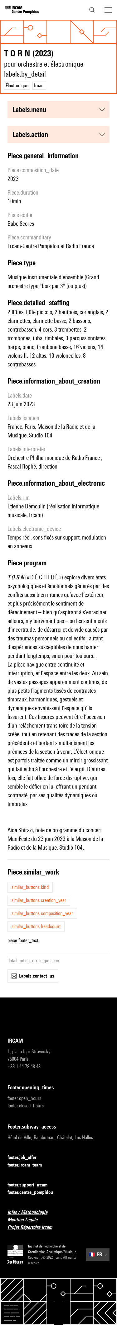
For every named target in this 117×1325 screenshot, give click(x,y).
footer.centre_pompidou (34, 1192)
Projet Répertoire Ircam (33, 1227)
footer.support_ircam (31, 1185)
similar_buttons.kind (30, 887)
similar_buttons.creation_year (39, 900)
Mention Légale (26, 1220)
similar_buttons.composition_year (42, 913)
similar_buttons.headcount (36, 926)
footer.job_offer (25, 1157)
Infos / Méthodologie (31, 1212)
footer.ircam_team (28, 1165)
